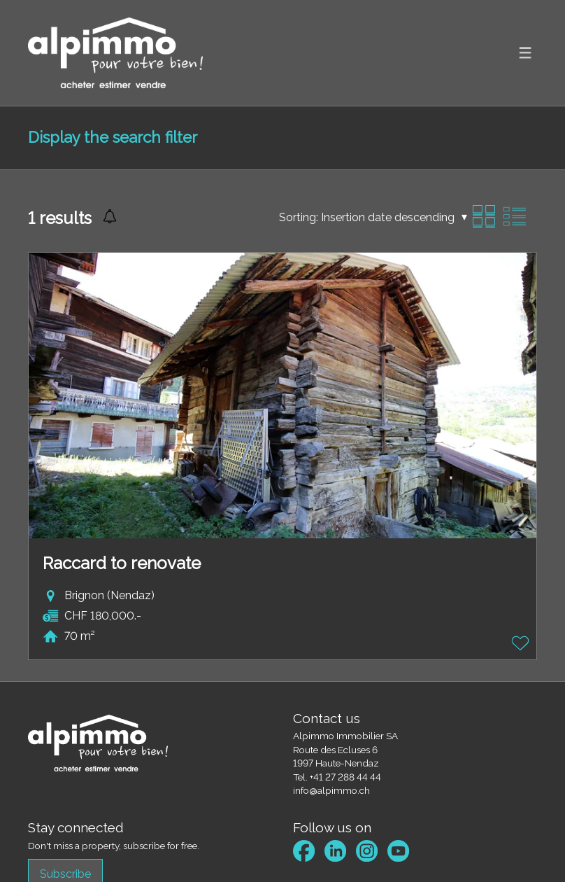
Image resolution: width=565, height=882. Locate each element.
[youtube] (398, 851)
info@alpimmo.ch (331, 790)
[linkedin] (335, 851)
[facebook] (304, 851)
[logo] (115, 53)
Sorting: (298, 217)
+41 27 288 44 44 (345, 777)
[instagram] (367, 851)
